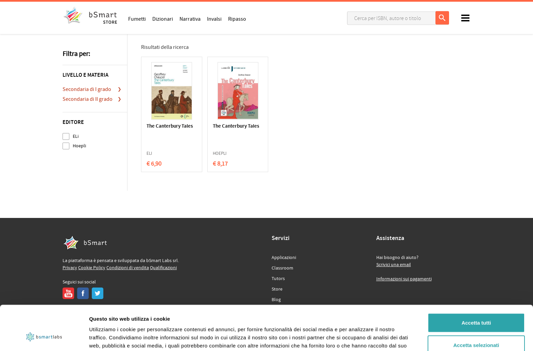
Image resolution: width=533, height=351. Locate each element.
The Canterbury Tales (170, 126)
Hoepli (79, 146)
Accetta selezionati (476, 307)
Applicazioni (284, 258)
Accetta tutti (476, 284)
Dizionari (162, 18)
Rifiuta (476, 329)
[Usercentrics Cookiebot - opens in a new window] (44, 338)
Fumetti (137, 18)
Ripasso (237, 18)
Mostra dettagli (357, 337)
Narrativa (190, 18)
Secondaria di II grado (88, 99)
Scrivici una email (393, 265)
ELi (76, 136)
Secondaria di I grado (87, 89)
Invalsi (214, 18)
